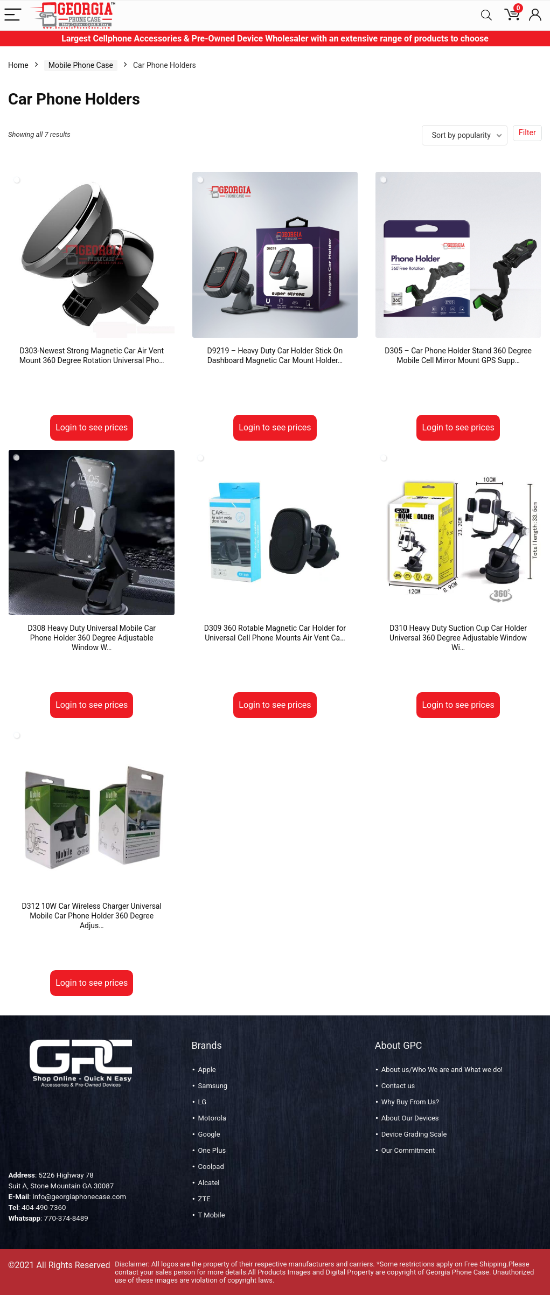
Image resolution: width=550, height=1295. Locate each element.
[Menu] (13, 15)
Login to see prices (91, 427)
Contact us (398, 1086)
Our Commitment (408, 1150)
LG (202, 1102)
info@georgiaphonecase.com (79, 1197)
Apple (207, 1070)
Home (18, 65)
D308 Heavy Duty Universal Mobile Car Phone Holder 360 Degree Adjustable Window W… (91, 638)
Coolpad (211, 1166)
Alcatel (209, 1183)
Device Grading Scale (414, 1134)
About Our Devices (410, 1118)
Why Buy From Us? (410, 1102)
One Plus (212, 1150)
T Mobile (211, 1215)
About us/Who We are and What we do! (442, 1070)
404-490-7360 (44, 1207)
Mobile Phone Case (80, 65)
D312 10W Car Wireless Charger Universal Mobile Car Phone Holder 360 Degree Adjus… (92, 916)
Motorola (212, 1118)
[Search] (486, 15)
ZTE (204, 1199)
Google (209, 1134)
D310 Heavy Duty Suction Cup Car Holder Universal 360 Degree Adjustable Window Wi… (458, 638)
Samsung (213, 1086)
